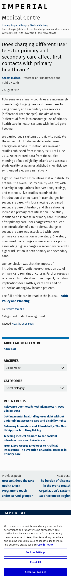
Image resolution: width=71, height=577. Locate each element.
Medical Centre (21, 17)
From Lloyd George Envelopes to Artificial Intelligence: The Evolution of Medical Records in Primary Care (35, 450)
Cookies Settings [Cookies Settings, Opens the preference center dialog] (35, 554)
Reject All (35, 563)
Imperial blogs (19, 25)
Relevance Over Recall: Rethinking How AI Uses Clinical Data (34, 409)
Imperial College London (24, 6)
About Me (10, 349)
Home (5, 25)
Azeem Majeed (11, 78)
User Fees (27, 323)
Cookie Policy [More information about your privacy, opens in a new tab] (45, 546)
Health (16, 323)
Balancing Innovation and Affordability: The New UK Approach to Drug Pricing (35, 428)
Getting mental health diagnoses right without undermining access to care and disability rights (35, 418)
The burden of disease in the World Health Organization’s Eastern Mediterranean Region (54, 488)
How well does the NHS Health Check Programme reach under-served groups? (18, 488)
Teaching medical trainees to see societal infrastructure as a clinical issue (30, 438)
